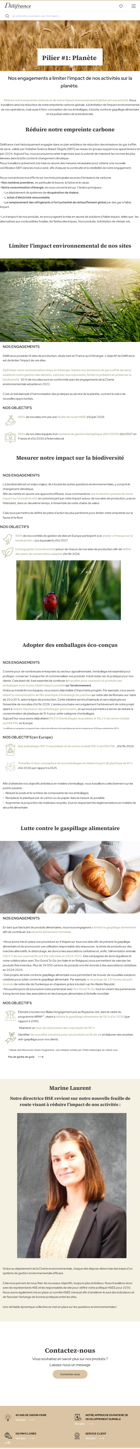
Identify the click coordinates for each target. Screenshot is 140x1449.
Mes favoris (121, 6)
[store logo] (18, 6)
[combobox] (70, 16)
